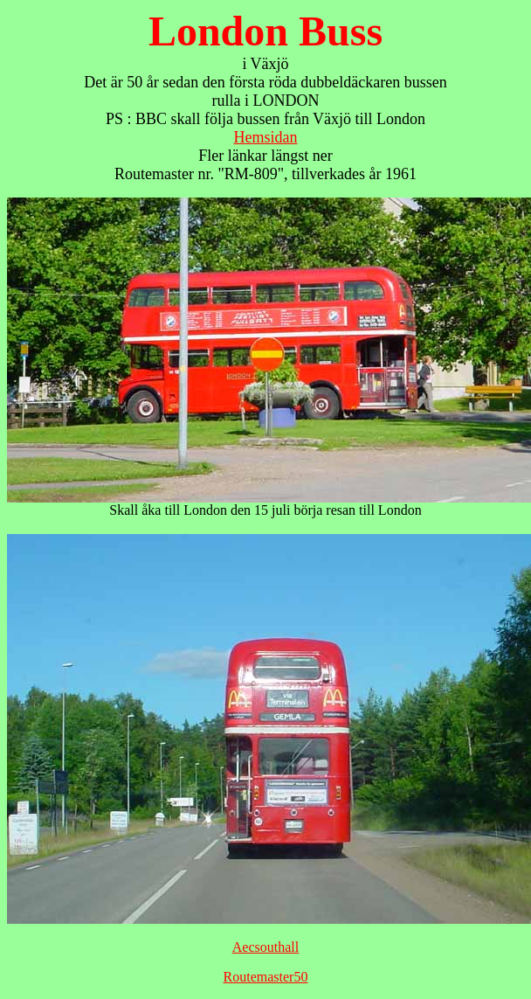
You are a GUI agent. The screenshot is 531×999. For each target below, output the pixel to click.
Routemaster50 (266, 976)
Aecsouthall (265, 947)
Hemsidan (266, 137)
